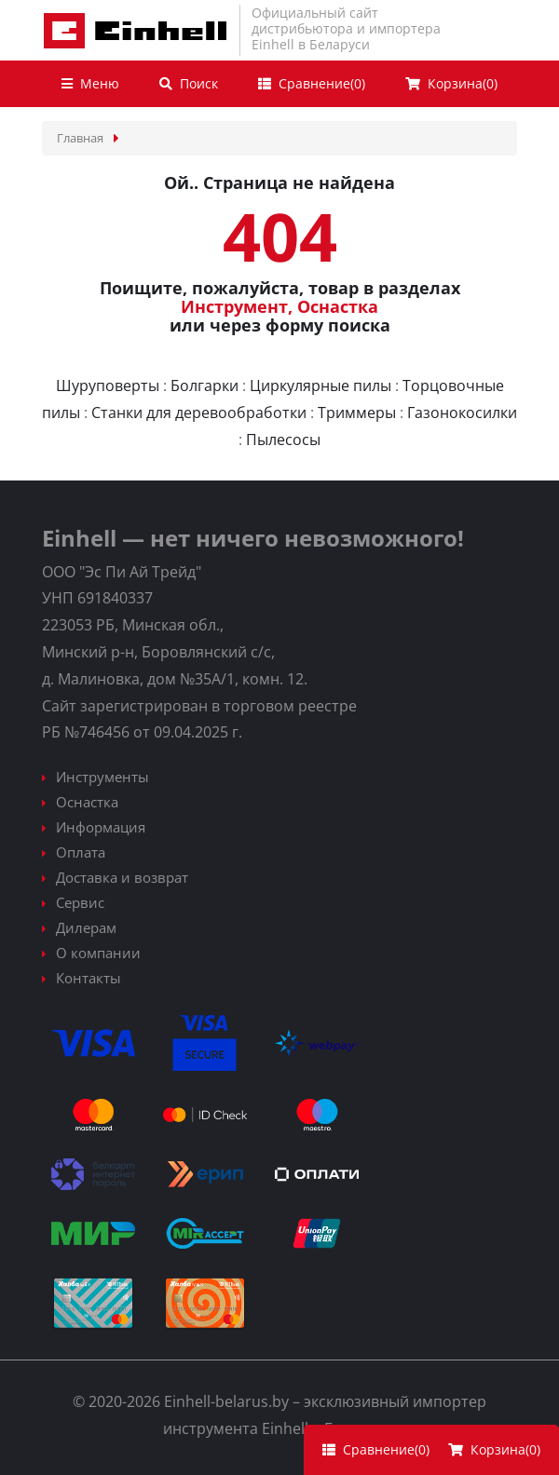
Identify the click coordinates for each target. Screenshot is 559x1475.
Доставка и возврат (122, 877)
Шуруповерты (107, 385)
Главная (80, 137)
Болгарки (204, 385)
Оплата (80, 852)
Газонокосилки (462, 412)
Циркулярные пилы (320, 385)
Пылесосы (283, 439)
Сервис (80, 902)
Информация (100, 827)
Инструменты (102, 776)
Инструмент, (237, 306)
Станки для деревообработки (199, 412)
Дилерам (86, 927)
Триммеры (357, 412)
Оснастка (337, 306)
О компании (98, 952)
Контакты (88, 977)
